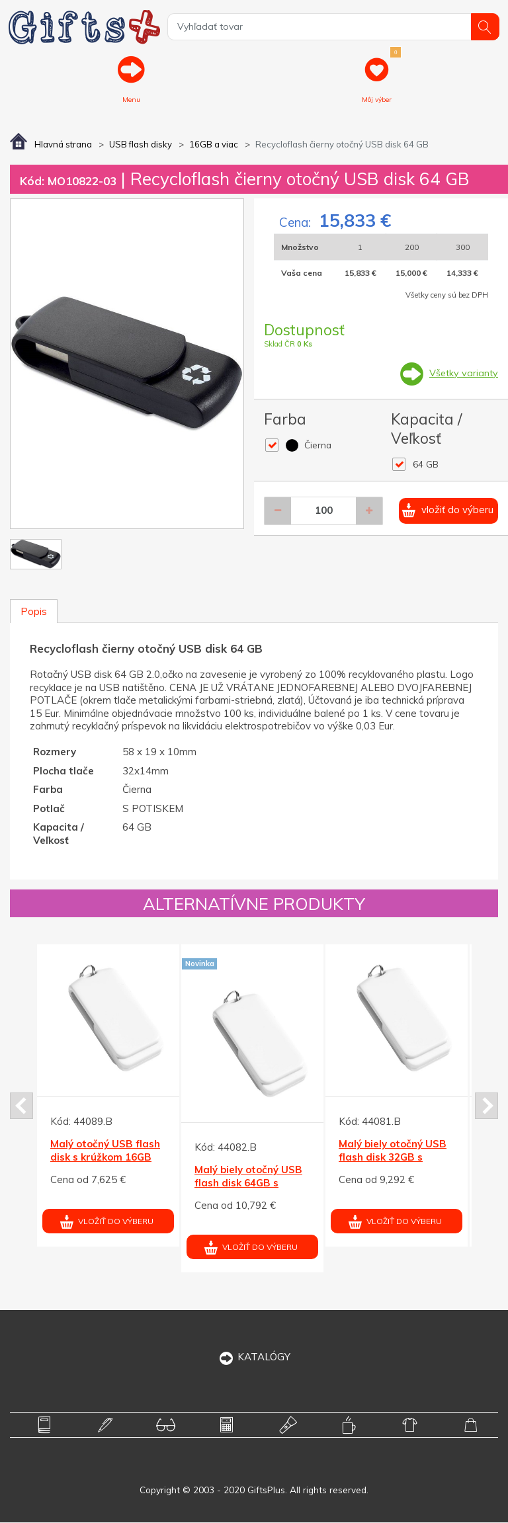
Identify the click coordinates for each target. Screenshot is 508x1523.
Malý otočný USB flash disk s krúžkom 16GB (105, 1152)
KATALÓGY (254, 1357)
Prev (21, 1107)
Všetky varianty (462, 373)
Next (486, 1107)
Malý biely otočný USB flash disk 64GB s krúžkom (248, 1184)
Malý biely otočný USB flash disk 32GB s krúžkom (392, 1158)
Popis (34, 612)
